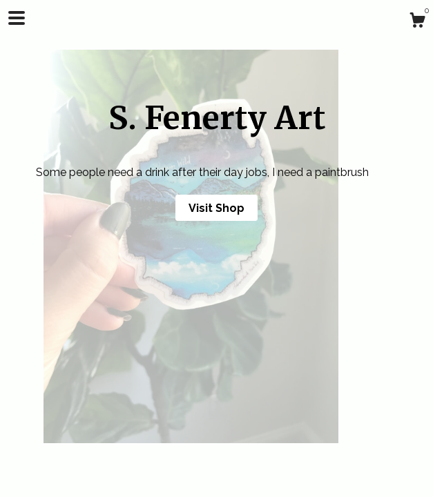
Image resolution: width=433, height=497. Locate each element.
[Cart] (417, 22)
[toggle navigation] (16, 18)
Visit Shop (216, 208)
